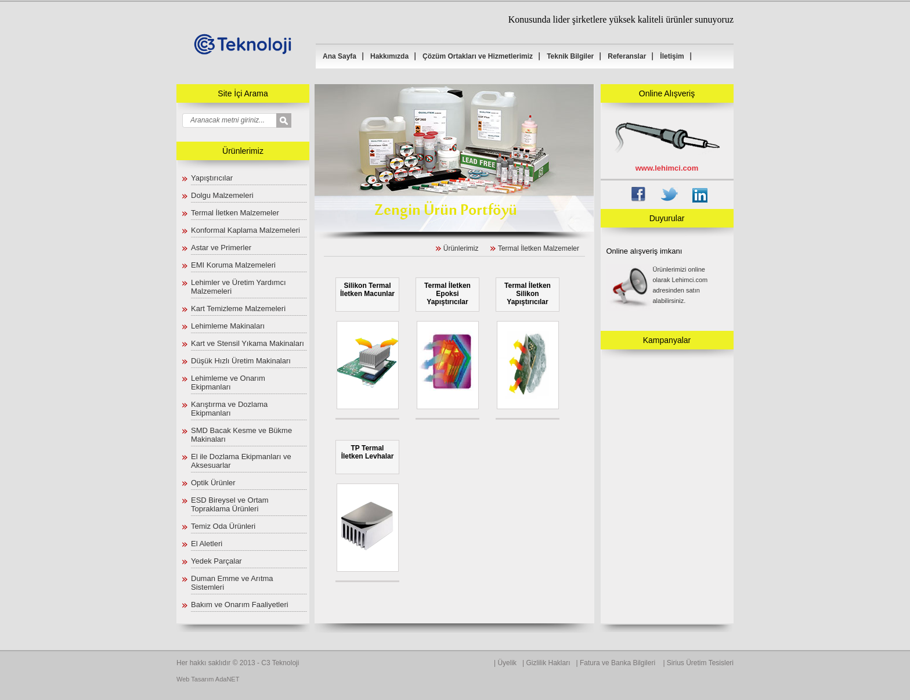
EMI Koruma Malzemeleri (233, 265)
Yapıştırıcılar (212, 178)
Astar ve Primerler (221, 247)
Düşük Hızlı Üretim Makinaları (241, 360)
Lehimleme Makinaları (228, 326)
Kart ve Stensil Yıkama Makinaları (247, 343)
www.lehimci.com (667, 168)
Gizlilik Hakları (548, 663)
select (291, 121)
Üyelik (507, 663)
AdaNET (227, 679)
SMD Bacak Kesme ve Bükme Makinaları (241, 434)
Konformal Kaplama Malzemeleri (245, 230)
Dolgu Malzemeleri (222, 195)
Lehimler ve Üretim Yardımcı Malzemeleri (238, 286)
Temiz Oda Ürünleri (223, 526)
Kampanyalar (667, 340)
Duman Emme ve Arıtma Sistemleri (232, 582)
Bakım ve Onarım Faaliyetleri (239, 604)
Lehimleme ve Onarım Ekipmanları (228, 382)
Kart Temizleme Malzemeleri (238, 308)
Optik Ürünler (213, 482)
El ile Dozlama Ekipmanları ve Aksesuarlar (241, 461)
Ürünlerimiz (461, 248)
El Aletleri (206, 543)
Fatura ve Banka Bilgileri (618, 663)
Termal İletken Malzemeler (235, 212)
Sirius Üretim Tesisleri (700, 663)
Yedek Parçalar (216, 561)
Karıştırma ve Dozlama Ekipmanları (229, 408)
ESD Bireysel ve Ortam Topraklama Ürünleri (230, 504)
